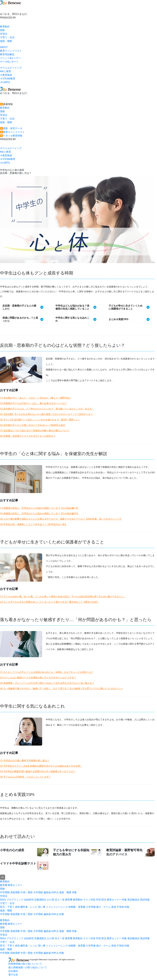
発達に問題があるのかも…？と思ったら (20, 319)
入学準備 (90, 906)
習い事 (41, 906)
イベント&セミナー (10, 58)
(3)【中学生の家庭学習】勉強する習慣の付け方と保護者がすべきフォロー (37, 771)
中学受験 (5, 892)
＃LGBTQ (5, 82)
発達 (113, 906)
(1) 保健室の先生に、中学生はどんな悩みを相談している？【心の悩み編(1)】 (39, 508)
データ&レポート (9, 61)
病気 (17, 906)
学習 (98, 899)
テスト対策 (89, 899)
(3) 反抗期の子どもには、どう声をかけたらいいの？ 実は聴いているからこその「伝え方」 (47, 408)
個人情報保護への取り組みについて (27, 967)
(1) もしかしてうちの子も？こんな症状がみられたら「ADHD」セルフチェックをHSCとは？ (46, 672)
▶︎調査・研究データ (11, 128)
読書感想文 (40, 899)
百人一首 (60, 899)
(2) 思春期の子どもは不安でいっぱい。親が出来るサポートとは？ (33, 403)
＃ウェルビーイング (11, 67)
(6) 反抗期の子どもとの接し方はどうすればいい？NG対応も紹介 (32, 425)
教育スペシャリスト (11, 50)
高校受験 (15, 892)
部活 (103, 899)
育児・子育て (7, 906)
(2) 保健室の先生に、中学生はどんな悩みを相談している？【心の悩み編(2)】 (39, 513)
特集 (74, 892)
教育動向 (5, 26)
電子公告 (13, 974)
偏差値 (47, 892)
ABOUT (4, 47)
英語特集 (145, 899)
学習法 (3, 33)
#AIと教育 (5, 71)
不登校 (120, 906)
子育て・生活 (7, 37)
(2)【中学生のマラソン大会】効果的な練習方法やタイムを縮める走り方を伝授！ (41, 766)
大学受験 (38, 892)
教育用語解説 (7, 54)
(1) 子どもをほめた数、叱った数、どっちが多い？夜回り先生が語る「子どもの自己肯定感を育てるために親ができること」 (63, 596)
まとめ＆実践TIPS (118, 319)
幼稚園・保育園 (76, 906)
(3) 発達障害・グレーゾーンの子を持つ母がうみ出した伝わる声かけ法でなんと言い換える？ (47, 683)
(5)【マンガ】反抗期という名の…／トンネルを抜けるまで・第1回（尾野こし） (40, 419)
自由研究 (29, 899)
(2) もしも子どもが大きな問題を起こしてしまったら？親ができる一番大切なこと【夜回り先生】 (49, 602)
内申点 (55, 892)
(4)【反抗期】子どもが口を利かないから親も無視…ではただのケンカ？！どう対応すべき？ (46, 414)
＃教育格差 (6, 75)
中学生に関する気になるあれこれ (72, 319)
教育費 (3, 885)
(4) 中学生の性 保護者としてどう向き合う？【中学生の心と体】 (33, 524)
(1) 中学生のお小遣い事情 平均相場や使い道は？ (24, 760)
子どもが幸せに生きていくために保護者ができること (125, 307)
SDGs (3, 899)
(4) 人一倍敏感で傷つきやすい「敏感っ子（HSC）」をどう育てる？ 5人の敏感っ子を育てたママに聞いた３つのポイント (61, 688)
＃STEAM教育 (7, 78)
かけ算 (50, 899)
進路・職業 (6, 41)
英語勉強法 (133, 899)
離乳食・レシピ (29, 906)
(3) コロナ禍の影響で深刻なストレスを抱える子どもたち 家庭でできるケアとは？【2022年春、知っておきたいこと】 (61, 519)
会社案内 (13, 971)
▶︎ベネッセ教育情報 (11, 135)
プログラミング (14, 899)
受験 (2, 30)
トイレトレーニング (57, 906)
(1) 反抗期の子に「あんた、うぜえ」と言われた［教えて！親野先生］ (35, 398)
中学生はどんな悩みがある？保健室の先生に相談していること (72, 307)
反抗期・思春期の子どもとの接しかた (19, 307)
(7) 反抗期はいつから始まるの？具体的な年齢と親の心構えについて (34, 430)
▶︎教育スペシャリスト (12, 132)
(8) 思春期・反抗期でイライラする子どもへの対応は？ (28, 436)
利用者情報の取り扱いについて (25, 963)
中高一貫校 (27, 892)
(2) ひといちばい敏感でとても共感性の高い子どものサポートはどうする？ (38, 677)
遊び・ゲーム (103, 906)
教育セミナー (15, 885)
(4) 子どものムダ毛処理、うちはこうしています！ (25, 777)
